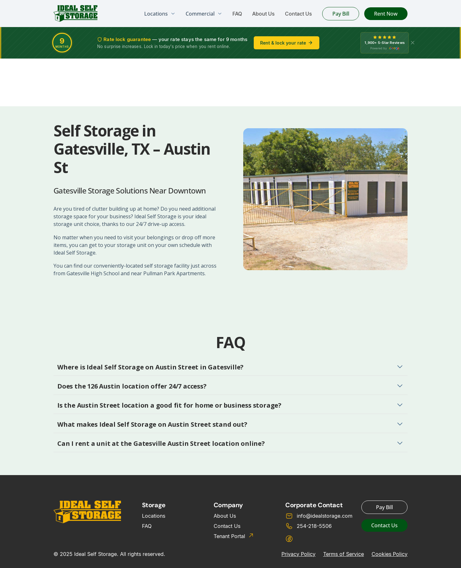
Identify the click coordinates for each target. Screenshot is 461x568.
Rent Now (386, 13)
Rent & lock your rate (286, 43)
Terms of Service (343, 554)
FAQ (237, 14)
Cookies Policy (390, 554)
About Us (263, 14)
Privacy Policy (298, 554)
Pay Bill (340, 13)
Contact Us (298, 14)
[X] (413, 43)
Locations (153, 516)
